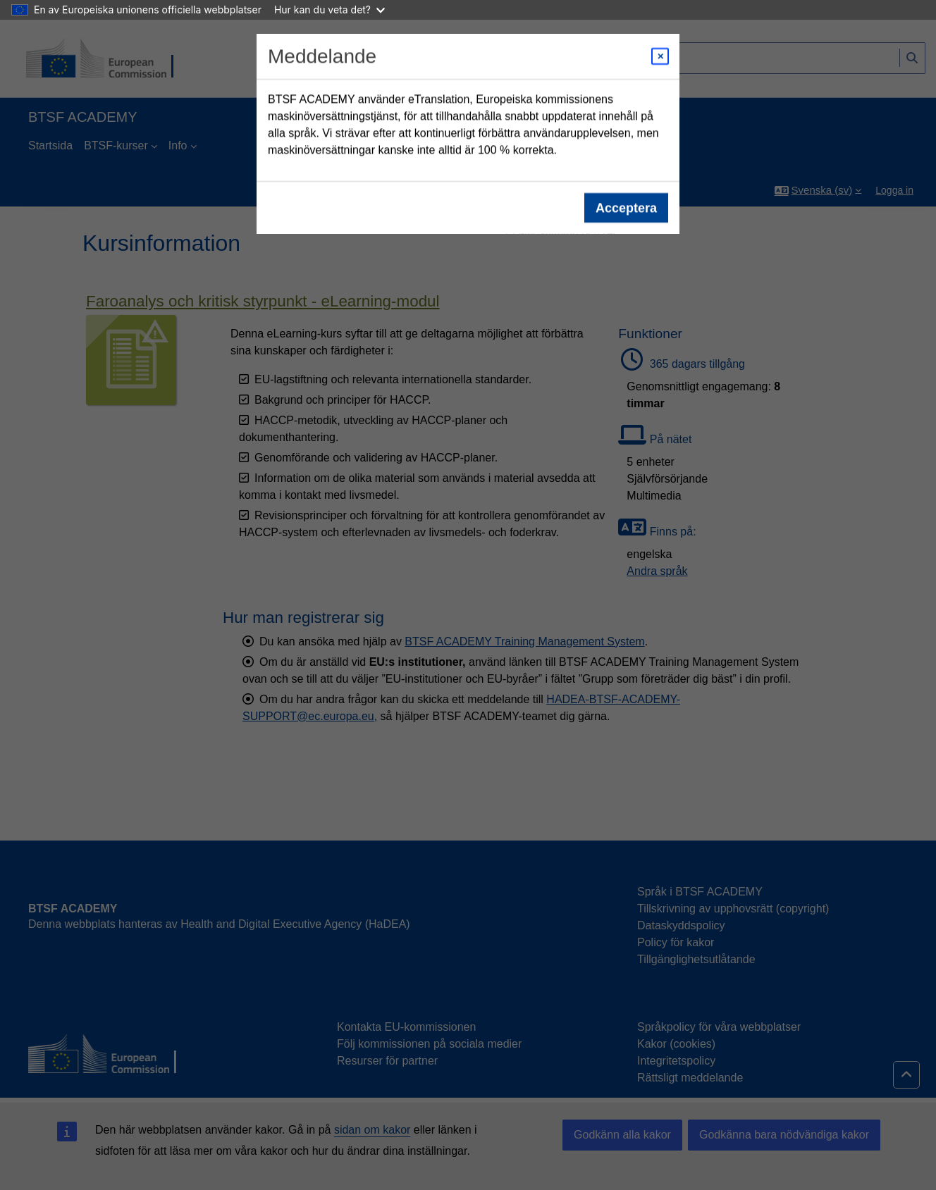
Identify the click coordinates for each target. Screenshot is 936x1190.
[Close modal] (660, 56)
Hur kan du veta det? (329, 10)
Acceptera (626, 208)
